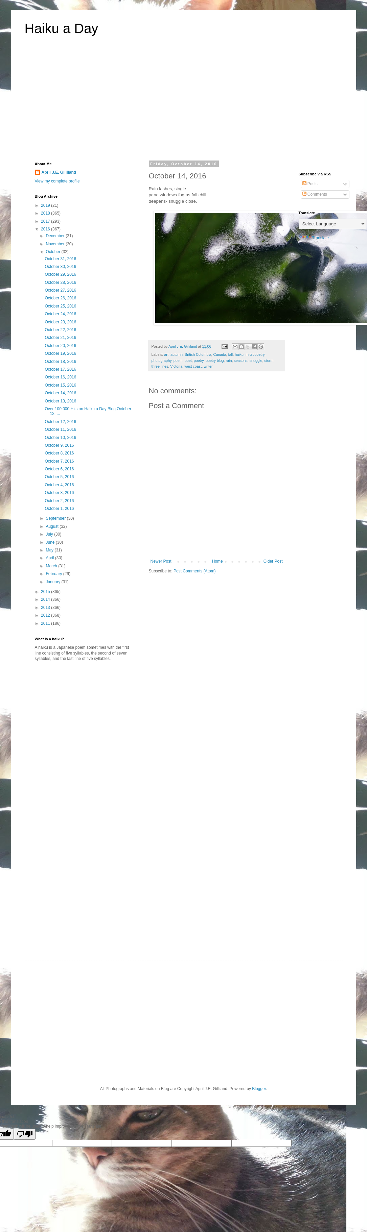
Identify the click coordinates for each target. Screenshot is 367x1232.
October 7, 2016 (59, 461)
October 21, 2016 (60, 337)
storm (268, 361)
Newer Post (161, 561)
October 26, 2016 (60, 298)
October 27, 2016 (60, 290)
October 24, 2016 (60, 314)
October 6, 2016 (59, 469)
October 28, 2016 (60, 282)
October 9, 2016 (59, 445)
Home (217, 561)
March (52, 566)
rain (229, 361)
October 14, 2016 (60, 393)
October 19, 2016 (60, 353)
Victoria (176, 366)
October (53, 251)
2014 (46, 599)
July (50, 534)
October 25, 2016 (60, 306)
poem (178, 361)
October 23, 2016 (60, 322)
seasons (240, 361)
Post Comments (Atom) (195, 571)
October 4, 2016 (59, 485)
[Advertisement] (183, 102)
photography (161, 361)
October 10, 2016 (60, 437)
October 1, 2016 (59, 508)
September (56, 518)
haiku (239, 354)
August (53, 526)
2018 (46, 213)
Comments (314, 194)
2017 (46, 221)
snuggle (256, 361)
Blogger (259, 1088)
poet (188, 361)
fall (230, 354)
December (56, 235)
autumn (176, 354)
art (166, 354)
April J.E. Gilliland (59, 172)
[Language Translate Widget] (332, 224)
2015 (46, 591)
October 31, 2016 (60, 258)
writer (208, 366)
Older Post (273, 561)
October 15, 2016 (60, 385)
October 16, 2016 (60, 377)
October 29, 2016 (60, 274)
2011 (46, 623)
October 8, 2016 (59, 453)
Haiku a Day (61, 28)
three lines (160, 366)
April (50, 558)
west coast (193, 366)
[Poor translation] (25, 1134)
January (53, 582)
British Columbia (198, 354)
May (50, 550)
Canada (219, 354)
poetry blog (215, 361)
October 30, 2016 (60, 266)
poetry (199, 361)
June (50, 542)
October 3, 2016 (59, 492)
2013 (46, 607)
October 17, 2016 (60, 369)
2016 (46, 229)
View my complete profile (57, 181)
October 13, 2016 (60, 401)
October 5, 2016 (59, 476)
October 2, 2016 (59, 500)
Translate (314, 238)
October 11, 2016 (60, 429)
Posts (310, 183)
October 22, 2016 (60, 329)
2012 (46, 615)
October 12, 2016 (60, 421)
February (54, 573)
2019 (46, 205)
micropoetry (255, 354)
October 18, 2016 (60, 361)
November (56, 244)
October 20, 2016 (60, 345)
